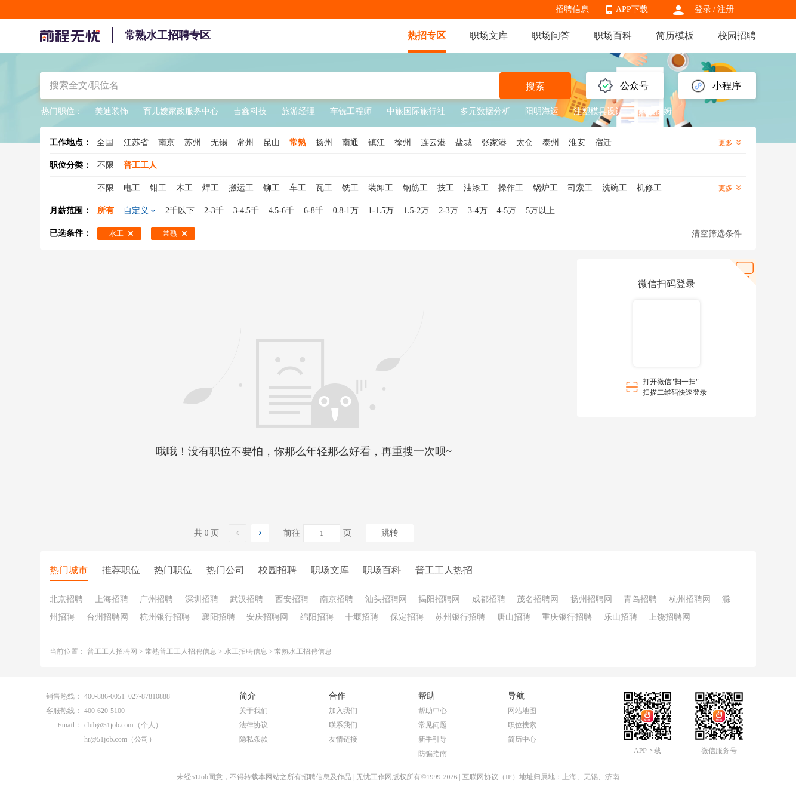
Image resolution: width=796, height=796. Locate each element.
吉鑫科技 (250, 111)
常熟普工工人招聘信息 (181, 651)
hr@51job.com (105, 739)
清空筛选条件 (717, 233)
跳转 (389, 532)
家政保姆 (655, 111)
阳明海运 (542, 111)
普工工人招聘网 (112, 651)
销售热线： (64, 696)
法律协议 (253, 725)
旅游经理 (298, 111)
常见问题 (432, 725)
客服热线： (64, 710)
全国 (105, 142)
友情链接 (343, 739)
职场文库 (489, 35)
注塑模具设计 (598, 111)
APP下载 (632, 9)
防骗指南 (432, 753)
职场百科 (613, 35)
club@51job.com (109, 725)
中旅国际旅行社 (416, 111)
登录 (703, 9)
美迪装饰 (111, 111)
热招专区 (427, 35)
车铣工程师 (351, 111)
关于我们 (253, 710)
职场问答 (551, 35)
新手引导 (432, 739)
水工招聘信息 (245, 651)
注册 (725, 9)
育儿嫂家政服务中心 (180, 111)
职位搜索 (522, 725)
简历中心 (522, 739)
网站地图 (522, 710)
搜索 (535, 86)
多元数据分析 (485, 111)
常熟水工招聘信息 (303, 651)
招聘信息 (572, 9)
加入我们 (343, 710)
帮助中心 (432, 710)
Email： (69, 725)
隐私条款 (253, 739)
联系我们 (343, 725)
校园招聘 (737, 35)
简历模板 (675, 35)
